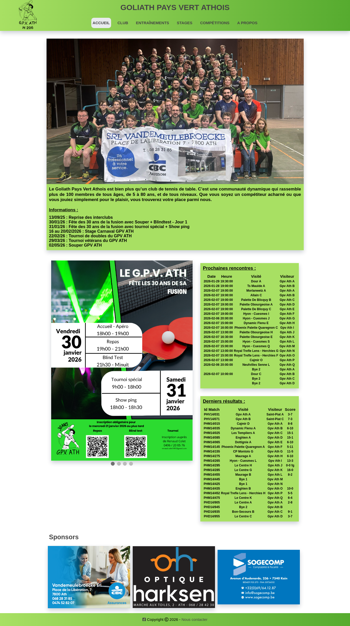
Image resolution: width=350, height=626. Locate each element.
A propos (247, 23)
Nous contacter (195, 619)
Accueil (101, 23)
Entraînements (152, 23)
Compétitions (214, 23)
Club (123, 23)
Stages (185, 23)
